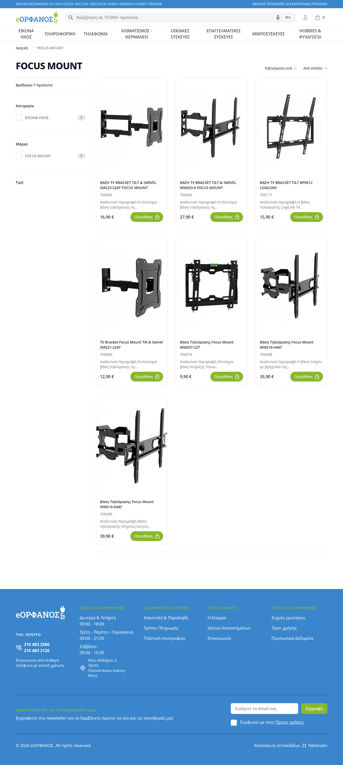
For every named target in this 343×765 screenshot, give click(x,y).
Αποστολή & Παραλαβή (166, 618)
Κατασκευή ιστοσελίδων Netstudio (290, 745)
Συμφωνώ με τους (272, 722)
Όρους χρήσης (289, 722)
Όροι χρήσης (284, 628)
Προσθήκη (147, 217)
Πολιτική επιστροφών (164, 638)
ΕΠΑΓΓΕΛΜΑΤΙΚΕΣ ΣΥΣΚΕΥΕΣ (223, 34)
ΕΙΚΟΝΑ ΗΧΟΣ (26, 34)
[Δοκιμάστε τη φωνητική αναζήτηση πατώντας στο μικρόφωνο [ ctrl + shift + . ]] (277, 17)
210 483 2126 (37, 650)
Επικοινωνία (219, 638)
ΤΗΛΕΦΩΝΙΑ (96, 34)
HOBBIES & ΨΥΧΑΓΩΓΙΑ (310, 34)
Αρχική (22, 47)
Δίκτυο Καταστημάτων (229, 628)
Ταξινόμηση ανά (281, 68)
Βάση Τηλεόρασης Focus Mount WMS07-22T (207, 345)
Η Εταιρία (216, 618)
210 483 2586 (37, 644)
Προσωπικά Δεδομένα (293, 638)
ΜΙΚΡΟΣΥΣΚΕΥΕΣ (268, 34)
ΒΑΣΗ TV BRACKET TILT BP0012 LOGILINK (286, 185)
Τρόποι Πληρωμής (161, 628)
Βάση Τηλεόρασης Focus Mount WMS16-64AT (127, 504)
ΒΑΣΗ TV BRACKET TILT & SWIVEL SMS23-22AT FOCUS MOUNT (128, 185)
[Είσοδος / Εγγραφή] (305, 17)
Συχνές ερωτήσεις (289, 618)
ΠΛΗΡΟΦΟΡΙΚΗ (60, 34)
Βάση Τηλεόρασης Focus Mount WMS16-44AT (287, 345)
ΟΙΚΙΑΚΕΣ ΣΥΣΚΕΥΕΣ (180, 34)
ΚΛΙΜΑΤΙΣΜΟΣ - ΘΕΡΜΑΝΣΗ (136, 34)
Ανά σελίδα (315, 68)
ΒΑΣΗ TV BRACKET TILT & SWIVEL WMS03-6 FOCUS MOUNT (208, 185)
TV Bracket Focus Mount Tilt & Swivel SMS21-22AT (131, 345)
